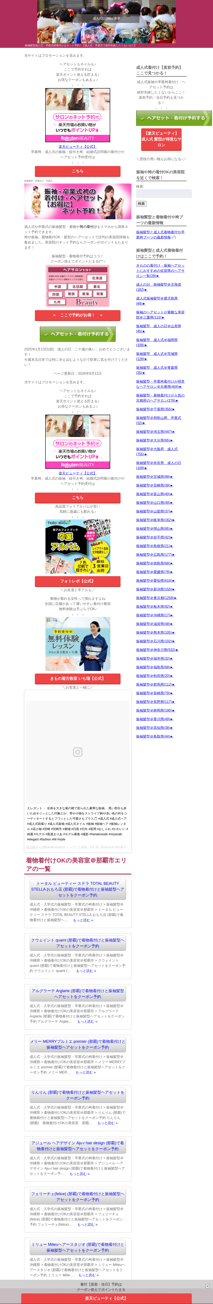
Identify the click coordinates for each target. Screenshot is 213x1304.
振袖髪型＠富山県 (153, 494)
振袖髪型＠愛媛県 (153, 572)
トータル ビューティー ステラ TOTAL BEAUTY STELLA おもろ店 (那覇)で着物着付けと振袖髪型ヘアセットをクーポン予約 (77, 889)
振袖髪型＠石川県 (154, 641)
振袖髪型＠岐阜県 (154, 520)
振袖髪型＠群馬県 (154, 684)
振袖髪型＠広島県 (154, 554)
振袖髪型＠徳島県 (153, 563)
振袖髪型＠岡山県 (153, 528)
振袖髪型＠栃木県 (153, 606)
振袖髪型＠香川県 (153, 719)
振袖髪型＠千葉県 (154, 409)
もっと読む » (83, 920)
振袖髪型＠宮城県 (153, 477)
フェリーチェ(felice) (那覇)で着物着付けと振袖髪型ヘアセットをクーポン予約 (77, 1197)
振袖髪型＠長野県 (154, 702)
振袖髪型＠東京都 (155, 598)
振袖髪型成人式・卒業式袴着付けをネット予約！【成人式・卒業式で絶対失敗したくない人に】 (81, 45)
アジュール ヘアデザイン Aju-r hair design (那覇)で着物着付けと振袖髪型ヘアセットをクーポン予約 (77, 1146)
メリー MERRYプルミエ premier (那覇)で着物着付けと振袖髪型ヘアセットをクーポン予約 (78, 1044)
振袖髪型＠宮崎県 (153, 485)
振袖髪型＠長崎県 (153, 693)
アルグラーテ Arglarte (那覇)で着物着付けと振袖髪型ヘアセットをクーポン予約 (78, 994)
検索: (140, 186)
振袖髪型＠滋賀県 (153, 624)
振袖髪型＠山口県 (153, 503)
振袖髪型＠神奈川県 (155, 650)
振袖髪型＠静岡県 (154, 710)
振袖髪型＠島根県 (153, 546)
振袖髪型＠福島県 (153, 667)
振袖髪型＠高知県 (153, 728)
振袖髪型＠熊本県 (154, 632)
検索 (141, 203)
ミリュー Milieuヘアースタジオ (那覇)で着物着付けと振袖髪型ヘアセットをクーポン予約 (77, 1247)
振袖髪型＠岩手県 (153, 537)
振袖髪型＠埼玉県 (154, 432)
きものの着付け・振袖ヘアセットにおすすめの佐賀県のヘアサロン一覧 (160, 271)
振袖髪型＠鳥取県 (153, 736)
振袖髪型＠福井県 (153, 658)
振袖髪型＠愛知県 (154, 580)
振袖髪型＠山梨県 (153, 511)
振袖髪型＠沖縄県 (153, 615)
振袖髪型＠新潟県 (154, 589)
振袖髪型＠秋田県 (153, 676)
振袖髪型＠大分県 (153, 440)
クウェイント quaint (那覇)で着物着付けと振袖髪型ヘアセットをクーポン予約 (77, 943)
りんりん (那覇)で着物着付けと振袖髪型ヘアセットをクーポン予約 (77, 1095)
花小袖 (30, 847)
